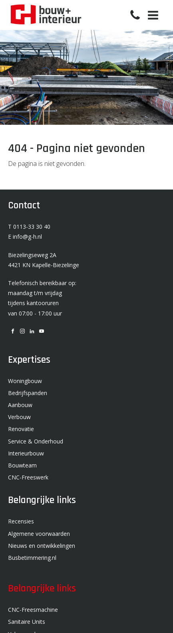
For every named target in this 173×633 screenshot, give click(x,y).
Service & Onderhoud (35, 441)
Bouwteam (22, 465)
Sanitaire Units (26, 621)
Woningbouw (25, 381)
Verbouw (19, 417)
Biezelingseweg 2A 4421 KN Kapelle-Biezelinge (43, 260)
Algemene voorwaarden (39, 533)
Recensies (21, 521)
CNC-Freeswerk (28, 477)
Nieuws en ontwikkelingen (41, 545)
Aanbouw (20, 405)
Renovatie (21, 429)
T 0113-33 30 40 (29, 226)
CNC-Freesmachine (33, 609)
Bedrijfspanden (27, 393)
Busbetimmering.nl (32, 557)
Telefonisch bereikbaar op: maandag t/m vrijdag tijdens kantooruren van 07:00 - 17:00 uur (42, 298)
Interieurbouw (26, 453)
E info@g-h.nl (25, 236)
